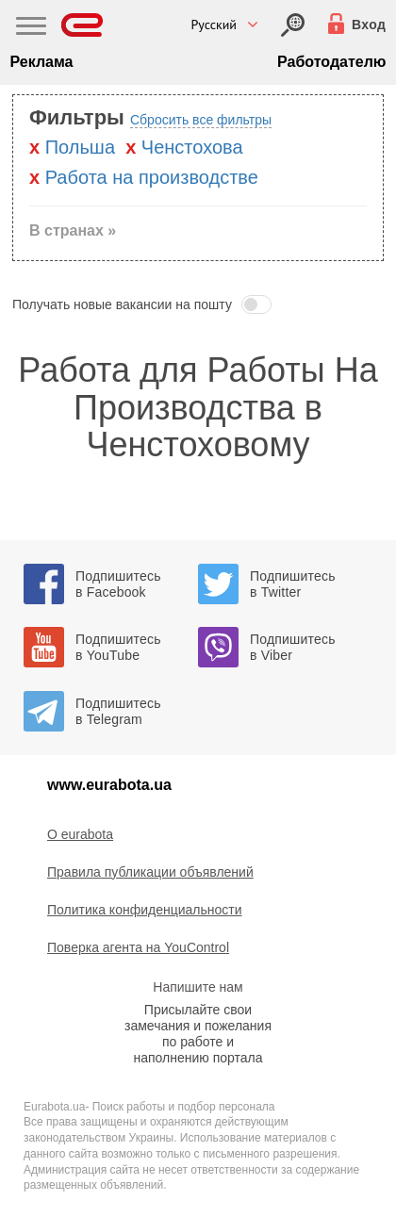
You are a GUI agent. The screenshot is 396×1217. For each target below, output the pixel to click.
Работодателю (331, 62)
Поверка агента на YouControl (138, 947)
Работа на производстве (151, 177)
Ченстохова (192, 147)
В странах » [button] (72, 230)
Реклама (42, 62)
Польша (80, 147)
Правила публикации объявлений (150, 872)
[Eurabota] (82, 25)
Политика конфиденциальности (144, 909)
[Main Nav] (31, 28)
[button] (198, 304)
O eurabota (80, 834)
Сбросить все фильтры (201, 119)
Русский (213, 24)
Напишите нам (197, 987)
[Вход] (293, 25)
